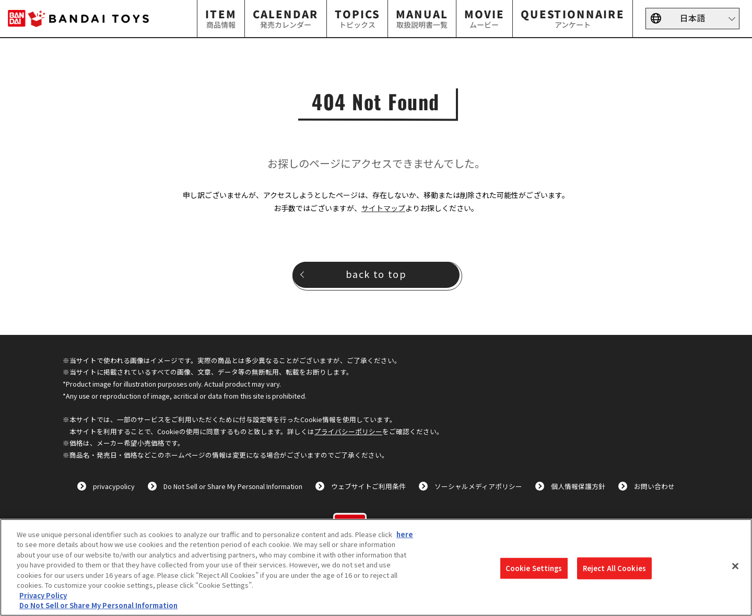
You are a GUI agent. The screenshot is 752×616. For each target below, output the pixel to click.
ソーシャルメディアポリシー (478, 486)
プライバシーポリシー (348, 431)
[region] (376, 567)
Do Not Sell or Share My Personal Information (232, 486)
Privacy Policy (43, 595)
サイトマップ (383, 208)
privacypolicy (114, 486)
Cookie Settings (534, 568)
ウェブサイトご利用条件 (368, 486)
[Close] (735, 565)
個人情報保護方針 (578, 486)
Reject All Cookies (614, 568)
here (404, 534)
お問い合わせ (654, 486)
